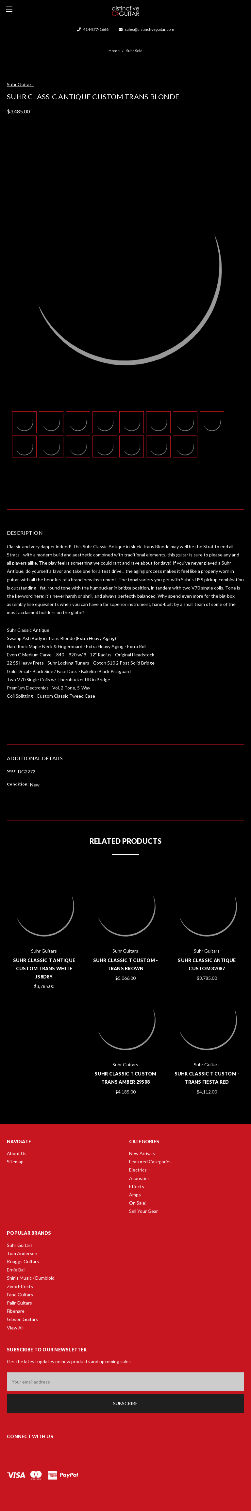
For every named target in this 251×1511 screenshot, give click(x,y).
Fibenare (16, 1311)
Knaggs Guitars (23, 1261)
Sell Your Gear (143, 1211)
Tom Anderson (22, 1253)
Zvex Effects (20, 1286)
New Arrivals (142, 1153)
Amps (135, 1194)
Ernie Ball (16, 1269)
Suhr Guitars (20, 1245)
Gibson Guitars (22, 1319)
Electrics (138, 1169)
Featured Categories (150, 1161)
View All (15, 1327)
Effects (136, 1186)
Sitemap (15, 1161)
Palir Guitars (19, 1303)
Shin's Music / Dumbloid (31, 1278)
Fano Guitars (20, 1294)
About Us (16, 1153)
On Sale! (138, 1203)
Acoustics (139, 1178)
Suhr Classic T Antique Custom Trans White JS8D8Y (44, 968)
